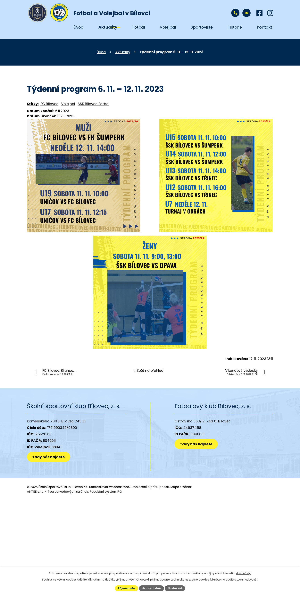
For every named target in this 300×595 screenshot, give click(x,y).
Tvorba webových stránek (67, 491)
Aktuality (107, 27)
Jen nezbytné (151, 588)
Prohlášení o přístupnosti (149, 487)
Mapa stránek (181, 487)
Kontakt (264, 27)
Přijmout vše (126, 588)
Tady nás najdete (48, 457)
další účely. (243, 573)
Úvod (79, 27)
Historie (235, 27)
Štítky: (33, 103)
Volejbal (168, 27)
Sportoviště (202, 27)
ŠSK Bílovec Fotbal (93, 103)
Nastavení (175, 588)
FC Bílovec (49, 103)
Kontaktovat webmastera (109, 487)
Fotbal (138, 27)
